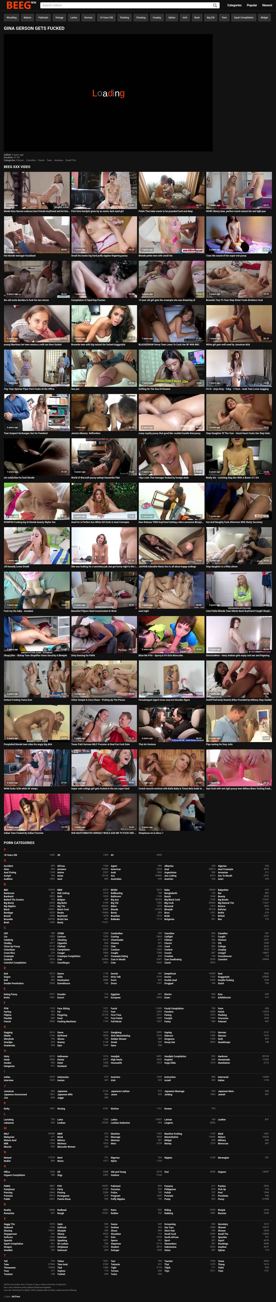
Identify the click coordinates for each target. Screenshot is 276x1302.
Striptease (62, 1247)
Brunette (8, 919)
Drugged (168, 983)
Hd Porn (16, 1296)
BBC (6, 890)
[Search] (215, 5)
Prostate (168, 1196)
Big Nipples (10, 906)
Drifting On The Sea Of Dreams (154, 389)
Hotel (60, 1063)
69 (112, 855)
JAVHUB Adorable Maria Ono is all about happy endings (167, 566)
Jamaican (9, 1091)
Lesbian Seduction (120, 1123)
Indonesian (63, 1077)
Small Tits (71, 160)
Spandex (222, 1237)
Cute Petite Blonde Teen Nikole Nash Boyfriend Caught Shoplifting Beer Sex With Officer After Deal (239, 611)
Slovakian (116, 1234)
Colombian (9, 949)
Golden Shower (119, 1039)
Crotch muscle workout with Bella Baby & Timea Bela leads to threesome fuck (172, 788)
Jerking (168, 1094)
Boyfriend (62, 916)
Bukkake (115, 919)
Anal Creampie (225, 869)
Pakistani (43, 17)
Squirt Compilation (243, 17)
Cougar (61, 953)
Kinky (7, 1108)
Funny (167, 1021)
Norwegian (223, 1157)
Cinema (115, 943)
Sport (167, 1240)
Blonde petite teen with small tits (155, 255)
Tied (59, 1267)
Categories (234, 5)
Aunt (59, 879)
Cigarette (62, 943)
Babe (167, 890)
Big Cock (169, 903)
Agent (114, 866)
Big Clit (210, 17)
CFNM (60, 933)
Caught (221, 936)
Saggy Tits (9, 1224)
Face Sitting (63, 1008)
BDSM (114, 890)
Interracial (223, 1077)
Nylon (114, 1161)
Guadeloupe (224, 1042)
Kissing (61, 1108)
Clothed (61, 946)
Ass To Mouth (225, 875)
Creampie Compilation (68, 956)
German (88, 17)
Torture (114, 1271)
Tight (113, 1267)
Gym (59, 1045)
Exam (167, 997)
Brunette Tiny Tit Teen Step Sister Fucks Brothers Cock (234, 300)
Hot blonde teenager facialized (19, 255)
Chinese (222, 940)
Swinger (115, 1250)
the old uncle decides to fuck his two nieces (26, 300)
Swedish (8, 1250)
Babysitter (223, 890)
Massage (115, 1137)
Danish (114, 973)
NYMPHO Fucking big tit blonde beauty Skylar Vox (30, 522)
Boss (167, 912)
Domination (63, 980)
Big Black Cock (172, 899)
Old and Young (118, 1172)
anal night (144, 611)
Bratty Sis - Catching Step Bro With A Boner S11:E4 (232, 477)
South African (171, 1237)
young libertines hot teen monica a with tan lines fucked (33, 344)
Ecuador (61, 994)
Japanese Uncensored (15, 1094)
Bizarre (221, 906)
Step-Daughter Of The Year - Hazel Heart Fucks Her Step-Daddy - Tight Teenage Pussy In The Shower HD (239, 433)
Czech (167, 962)
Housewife (116, 1063)
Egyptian (115, 994)
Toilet (221, 1267)
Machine (115, 1133)
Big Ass (115, 899)
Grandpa (8, 1042)
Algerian (222, 866)
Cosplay (157, 17)
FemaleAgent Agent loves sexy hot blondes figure (164, 700)
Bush (197, 17)
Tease (221, 1261)
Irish (185, 17)
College (222, 946)
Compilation (63, 949)
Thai (166, 1264)
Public (7, 1199)
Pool (220, 1192)
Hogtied (168, 1059)
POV (59, 1186)
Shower (222, 1230)
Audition (8, 879)
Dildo (60, 977)
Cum (59, 959)
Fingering (62, 1015)
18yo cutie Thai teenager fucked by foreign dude (163, 477)
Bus (220, 919)
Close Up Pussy (12, 946)
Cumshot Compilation (15, 962)
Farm (220, 1008)
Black (7, 909)
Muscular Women (66, 1146)
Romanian (9, 1213)
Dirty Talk (116, 977)
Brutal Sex (62, 919)
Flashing (124, 17)
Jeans (114, 1094)
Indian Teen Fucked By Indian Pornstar (24, 833)
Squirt (221, 1240)
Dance (60, 973)
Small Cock (170, 1234)
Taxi (113, 1261)
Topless (61, 1271)
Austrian (168, 879)
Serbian (115, 1227)
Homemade (224, 1059)
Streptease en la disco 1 (151, 833)
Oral (166, 1172)
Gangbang (116, 1032)
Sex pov (75, 389)
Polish (167, 1192)
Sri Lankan (62, 1243)
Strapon (8, 1247)
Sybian (171, 17)
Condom (115, 949)
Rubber (114, 1213)
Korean (168, 1108)
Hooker (7, 1063)
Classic (20, 160)
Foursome (223, 1018)
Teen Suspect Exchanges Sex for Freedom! (26, 433)
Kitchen (115, 1108)
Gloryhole (9, 1039)
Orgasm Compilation (14, 1175)
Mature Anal (10, 1140)
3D (58, 855)
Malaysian (9, 1137)
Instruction (170, 1077)
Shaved (222, 1227)
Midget (264, 17)
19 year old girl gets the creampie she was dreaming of (167, 300)
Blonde (114, 909)
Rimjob (221, 1210)
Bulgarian (169, 919)
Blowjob (168, 909)
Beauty (221, 896)
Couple (114, 953)
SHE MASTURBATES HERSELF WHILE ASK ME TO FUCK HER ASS (104, 833)
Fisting (168, 1015)
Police (114, 1192)
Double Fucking (226, 980)
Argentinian (170, 872)
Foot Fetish (116, 1018)
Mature (27, 17)
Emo (220, 994)
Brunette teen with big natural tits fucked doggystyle (98, 344)
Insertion (115, 1077)
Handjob (115, 1056)
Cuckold (8, 959)
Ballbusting (117, 893)
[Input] (130, 5)
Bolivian (222, 909)
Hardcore (223, 1056)
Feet (113, 1011)
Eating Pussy (10, 994)
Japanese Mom (226, 1091)
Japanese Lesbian (120, 1091)
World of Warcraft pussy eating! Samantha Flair (95, 477)
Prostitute (223, 1196)
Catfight (168, 936)
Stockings (223, 1243)
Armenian (223, 872)
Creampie (9, 956)
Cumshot (31, 160)
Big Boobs (223, 899)
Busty (60, 922)
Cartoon (61, 936)
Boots (114, 912)
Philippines (170, 1189)
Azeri (220, 879)
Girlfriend (62, 1035)
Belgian (61, 899)
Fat (59, 1011)
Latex (60, 1119)
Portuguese (63, 1196)
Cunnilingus (63, 962)
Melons (61, 1140)
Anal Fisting (10, 872)
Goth (220, 1039)
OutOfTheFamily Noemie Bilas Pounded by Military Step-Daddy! (239, 700)
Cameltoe (169, 933)
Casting (115, 936)
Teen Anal (62, 1264)
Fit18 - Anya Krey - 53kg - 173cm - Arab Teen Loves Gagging (237, 389)
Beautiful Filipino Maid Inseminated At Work (94, 611)
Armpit (7, 875)
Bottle (221, 912)
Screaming (170, 1224)
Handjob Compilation (175, 1056)
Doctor (167, 977)
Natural (7, 1157)
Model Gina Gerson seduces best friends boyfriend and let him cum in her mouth (37, 211)
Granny (61, 1042)
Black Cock (63, 909)
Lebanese (9, 1123)
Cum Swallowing (173, 959)
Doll (6, 980)
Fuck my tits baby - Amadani (18, 611)
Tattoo (60, 1261)
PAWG (7, 1186)
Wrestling (11, 17)
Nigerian (115, 1157)
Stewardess (170, 1243)
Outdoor (115, 1175)
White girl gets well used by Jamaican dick (228, 344)
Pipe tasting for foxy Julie (219, 744)
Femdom (168, 1011)
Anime (60, 872)
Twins (114, 1274)
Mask (60, 1137)
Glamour (168, 1035)
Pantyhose (9, 1189)
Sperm (114, 1240)
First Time (116, 1015)
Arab (113, 872)
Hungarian (9, 1066)
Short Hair (169, 1230)
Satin (60, 1224)
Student (115, 1247)
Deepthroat (170, 973)
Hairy (6, 1056)
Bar (219, 893)
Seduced (8, 1227)
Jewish (221, 1094)
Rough (60, 1213)
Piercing (8, 1192)
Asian (60, 875)
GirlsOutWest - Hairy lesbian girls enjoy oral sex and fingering (237, 655)
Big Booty (9, 903)
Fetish (221, 1011)
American (116, 869)
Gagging (8, 1032)
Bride (167, 916)
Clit (219, 943)
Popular (252, 5)
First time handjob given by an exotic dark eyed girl (97, 211)
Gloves (60, 1039)
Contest (168, 949)
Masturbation (171, 1137)
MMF (60, 1133)
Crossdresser (225, 956)
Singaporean (10, 1234)
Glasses (222, 1035)
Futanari (222, 1021)
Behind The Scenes (14, 899)
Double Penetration (14, 983)
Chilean (168, 940)
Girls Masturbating (120, 1035)
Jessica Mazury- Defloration (85, 433)
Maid (220, 1133)
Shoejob (61, 1230)
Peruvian (115, 1189)
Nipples (168, 1157)
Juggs (60, 1097)
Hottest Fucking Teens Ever (18, 700)
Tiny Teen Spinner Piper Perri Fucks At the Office (29, 389)
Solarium (62, 1237)
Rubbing (168, 1213)
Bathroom (116, 896)
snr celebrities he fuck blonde (19, 477)
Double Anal (170, 980)
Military (222, 1140)
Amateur (58, 160)
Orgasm (222, 1172)
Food (59, 1018)
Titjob (167, 1267)
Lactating (8, 1119)
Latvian (168, 1119)
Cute (113, 962)
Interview (8, 1080)
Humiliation (224, 1063)
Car (5, 936)
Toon (6, 1271)
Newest (267, 5)
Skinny (60, 1234)
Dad (6, 973)
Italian (221, 1080)
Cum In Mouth (118, 959)
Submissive (170, 1247)
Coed (167, 946)
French (7, 1021)
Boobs (60, 912)
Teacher (168, 1261)
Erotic (7, 997)
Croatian (168, 956)
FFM (6, 1008)
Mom (113, 1143)
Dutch (221, 983)
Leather (222, 1119)
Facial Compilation (174, 1008)
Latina (74, 17)
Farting (7, 1011)
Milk (6, 1143)
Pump (167, 1199)
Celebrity (8, 940)
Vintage (59, 17)
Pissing (61, 1192)
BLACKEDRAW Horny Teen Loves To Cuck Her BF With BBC (169, 344)
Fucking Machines (66, 1021)
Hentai (60, 1059)
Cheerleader (117, 940)
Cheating (140, 17)
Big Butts (62, 903)
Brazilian (115, 916)
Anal (166, 869)
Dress (114, 983)
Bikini (114, 906)
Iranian (60, 1080)
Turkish (61, 1274)
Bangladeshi (170, 893)
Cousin (168, 953)
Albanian (168, 866)
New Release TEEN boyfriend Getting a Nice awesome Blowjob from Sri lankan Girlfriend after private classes (172, 522)
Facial (41, 160)
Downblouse (63, 983)
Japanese (62, 1091)
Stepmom (116, 1243)
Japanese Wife (64, 1094)
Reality (7, 1210)
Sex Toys (169, 1227)
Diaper (7, 977)
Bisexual (168, 906)
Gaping (168, 1032)
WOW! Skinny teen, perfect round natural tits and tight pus (236, 211)
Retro (114, 1210)
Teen (224, 17)
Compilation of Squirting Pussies (88, 300)
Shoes (114, 1230)
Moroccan (223, 1143)
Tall (5, 1261)
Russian (222, 1213)
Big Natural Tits (226, 903)
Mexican (115, 1140)
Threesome (10, 1267)
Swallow (222, 1247)
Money (167, 1143)
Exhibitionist (224, 997)
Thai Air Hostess (147, 744)
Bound (7, 916)
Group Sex (169, 1042)
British (221, 916)
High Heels (116, 1059)
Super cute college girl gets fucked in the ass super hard (100, 788)
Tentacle (115, 1264)
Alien (6, 869)
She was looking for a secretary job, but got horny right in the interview (104, 566)
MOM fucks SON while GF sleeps (21, 788)
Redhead (61, 1210)
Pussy (221, 1199)
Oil (58, 1172)
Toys (166, 1271)
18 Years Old (106, 17)
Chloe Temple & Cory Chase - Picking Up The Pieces (98, 700)
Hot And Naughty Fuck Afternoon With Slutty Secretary (234, 522)
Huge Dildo (170, 1063)
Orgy (59, 1175)
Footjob (168, 1018)
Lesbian (61, 1123)
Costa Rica (9, 953)
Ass (113, 875)
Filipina (7, 1015)
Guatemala (9, 1045)
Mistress (61, 1143)
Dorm (114, 980)
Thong (221, 1264)
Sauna (114, 1224)
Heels (7, 1059)
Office (7, 1172)
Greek (114, 1042)
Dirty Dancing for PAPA (83, 655)
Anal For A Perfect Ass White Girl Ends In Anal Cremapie (100, 522)
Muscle (7, 1146)
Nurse (60, 1161)
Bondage (8, 912)
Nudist (7, 1161)
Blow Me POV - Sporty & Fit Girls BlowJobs (161, 655)
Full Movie (116, 1021)
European (116, 997)
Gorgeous (169, 1039)
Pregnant (115, 1196)
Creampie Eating (119, 956)
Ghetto (7, 1035)
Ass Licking (170, 875)
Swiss (167, 1250)
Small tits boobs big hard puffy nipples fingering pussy (99, 255)
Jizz (6, 1097)
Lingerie (168, 1123)
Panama (168, 1186)
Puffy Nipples (118, 1199)
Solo (113, 1237)
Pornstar (8, 1196)
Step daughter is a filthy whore (221, 566)
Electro (168, 994)
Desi (220, 973)
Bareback (9, 896)
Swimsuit (62, 1250)
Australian (116, 879)
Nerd (59, 1157)
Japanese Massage (174, 1091)
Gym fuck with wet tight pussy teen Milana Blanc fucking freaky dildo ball (239, 788)
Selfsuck (61, 1227)
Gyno (113, 1045)
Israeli (167, 1080)
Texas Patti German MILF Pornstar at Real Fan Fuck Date (100, 744)
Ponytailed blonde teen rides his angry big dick (28, 744)
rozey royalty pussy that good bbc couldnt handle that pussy (169, 433)
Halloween (62, 1056)
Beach (167, 896)
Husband (62, 1066)
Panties (222, 1186)
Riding (167, 1210)
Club (113, 946)
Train (220, 1271)
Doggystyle (223, 977)
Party (60, 1189)
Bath (59, 896)
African (61, 866)
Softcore (8, 1237)
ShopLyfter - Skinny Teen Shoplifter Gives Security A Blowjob (35, 655)
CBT (6, 933)
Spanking (62, 1240)
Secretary (223, 1224)
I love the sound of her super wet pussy (226, 255)
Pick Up (222, 1189)
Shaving (8, 1230)
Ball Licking (63, 893)
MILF (6, 1133)
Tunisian (8, 1274)
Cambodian (117, 933)
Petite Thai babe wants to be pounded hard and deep (166, 211)
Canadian (223, 933)
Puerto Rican (64, 1199)
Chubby (8, 943)
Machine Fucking (173, 1133)
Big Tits (61, 906)
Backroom (9, 893)
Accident (8, 866)
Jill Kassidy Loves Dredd (16, 566)
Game (60, 1032)
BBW (59, 890)
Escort (60, 997)
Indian (7, 1077)
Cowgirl (222, 953)
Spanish (8, 1240)
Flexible (8, 1018)
